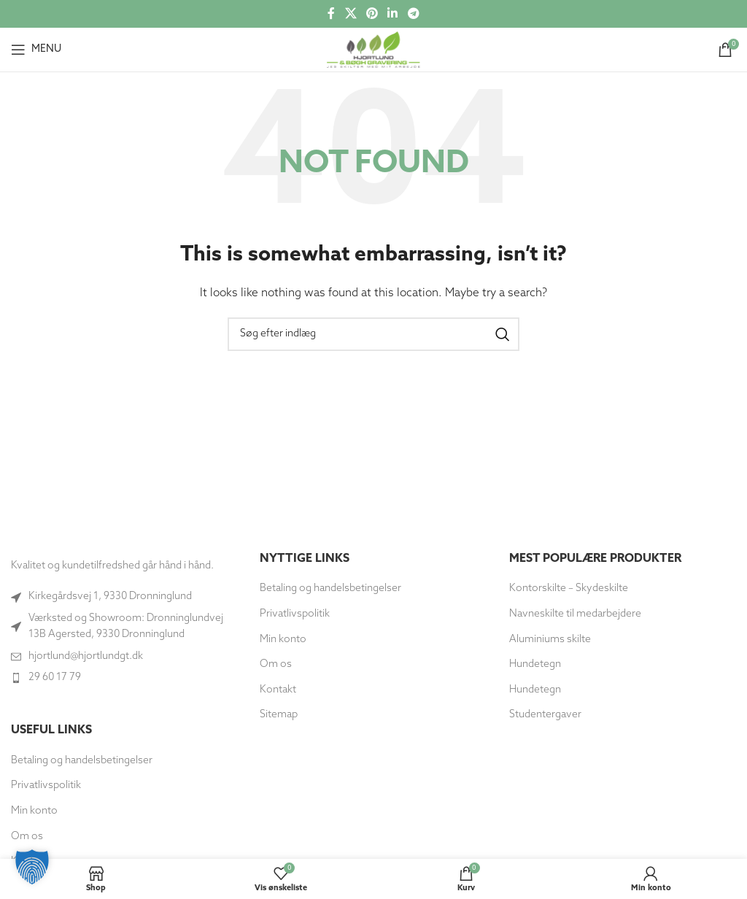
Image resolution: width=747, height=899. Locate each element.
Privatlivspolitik (46, 785)
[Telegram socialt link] (413, 14)
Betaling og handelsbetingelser (81, 760)
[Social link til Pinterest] (371, 14)
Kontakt (278, 689)
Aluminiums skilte (550, 639)
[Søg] (373, 334)
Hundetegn (535, 664)
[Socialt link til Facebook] (331, 14)
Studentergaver (545, 714)
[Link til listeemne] (124, 657)
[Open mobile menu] (36, 49)
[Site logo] (373, 49)
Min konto (34, 811)
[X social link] (350, 14)
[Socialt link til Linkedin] (393, 14)
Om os (276, 664)
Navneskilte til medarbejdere (575, 614)
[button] (32, 867)
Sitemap (279, 714)
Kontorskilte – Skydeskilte (568, 588)
